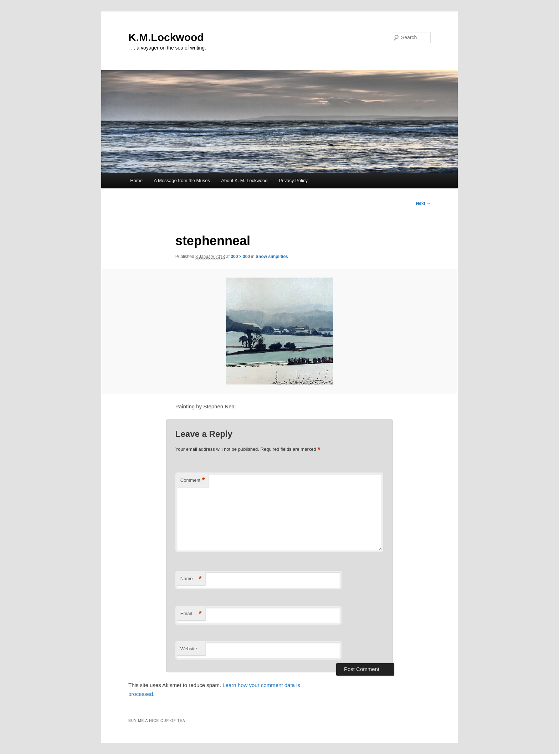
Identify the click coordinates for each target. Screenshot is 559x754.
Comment (192, 480)
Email (191, 614)
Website (188, 648)
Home (136, 180)
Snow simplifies (272, 256)
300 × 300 (240, 256)
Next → (423, 203)
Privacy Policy (293, 180)
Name (191, 579)
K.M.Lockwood (166, 37)
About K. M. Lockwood (244, 180)
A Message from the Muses (182, 180)
